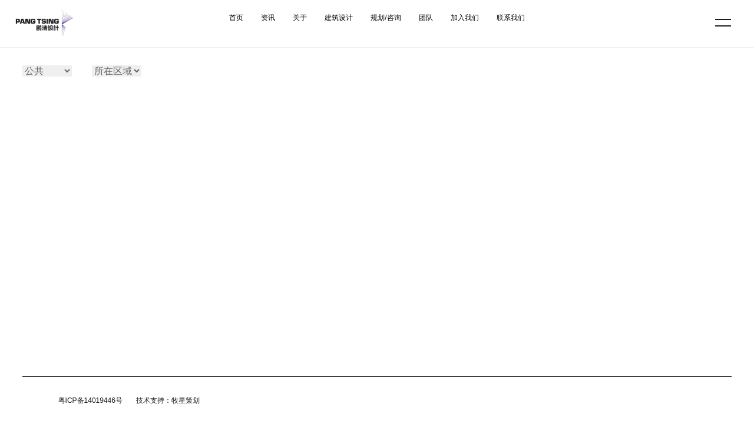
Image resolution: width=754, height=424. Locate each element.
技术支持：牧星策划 (168, 400)
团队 (426, 18)
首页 (236, 18)
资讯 (268, 18)
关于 (300, 18)
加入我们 (465, 18)
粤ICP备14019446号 (90, 400)
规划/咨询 (386, 18)
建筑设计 (339, 18)
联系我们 (511, 18)
